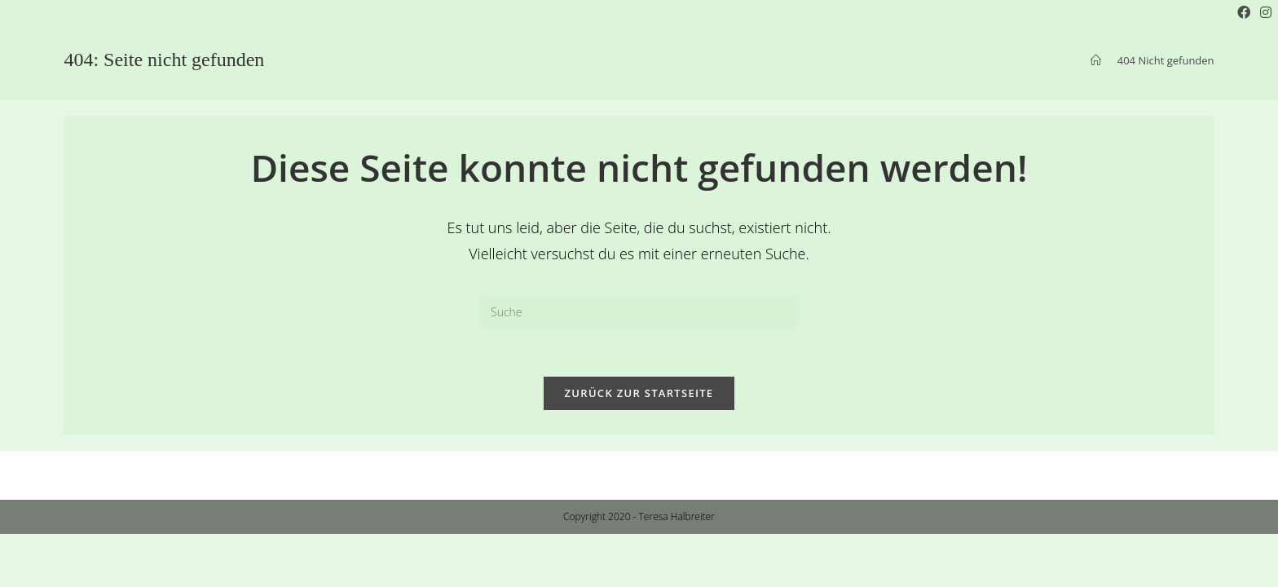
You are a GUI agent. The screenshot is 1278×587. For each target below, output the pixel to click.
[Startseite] (1096, 60)
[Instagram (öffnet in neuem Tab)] (1263, 12)
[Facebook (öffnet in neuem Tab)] (1243, 12)
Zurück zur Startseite (639, 393)
